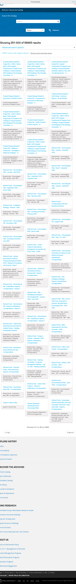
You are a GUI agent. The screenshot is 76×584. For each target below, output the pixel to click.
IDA (24, 581)
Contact (52, 573)
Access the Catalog (16, 10)
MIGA (32, 581)
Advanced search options (13, 47)
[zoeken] (58, 21)
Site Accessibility (21, 573)
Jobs (46, 573)
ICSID (37, 581)
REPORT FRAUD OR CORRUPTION (19, 575)
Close (73, 2)
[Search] (38, 21)
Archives (5, 10)
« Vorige (7, 432)
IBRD (19, 581)
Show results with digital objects (41, 53)
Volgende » (70, 432)
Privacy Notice (9, 573)
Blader (35, 30)
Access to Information (35, 573)
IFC (28, 581)
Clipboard (52, 30)
